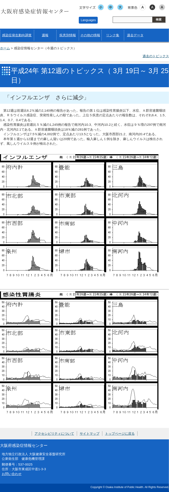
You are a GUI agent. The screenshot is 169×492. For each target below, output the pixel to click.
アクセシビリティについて (54, 433)
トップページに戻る (120, 433)
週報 (45, 35)
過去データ (135, 35)
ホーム (5, 48)
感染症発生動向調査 (17, 35)
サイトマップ (89, 433)
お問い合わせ (12, 474)
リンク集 (112, 35)
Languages (88, 20)
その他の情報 (90, 35)
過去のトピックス (156, 56)
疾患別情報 (67, 35)
